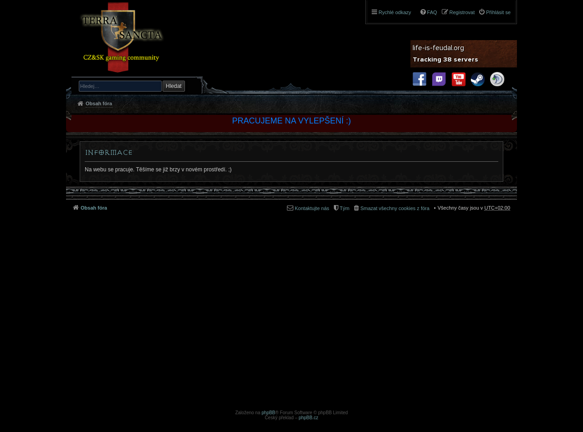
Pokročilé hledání (191, 85)
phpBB (268, 412)
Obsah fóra (99, 103)
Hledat (174, 86)
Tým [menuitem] (344, 208)
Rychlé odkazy (394, 12)
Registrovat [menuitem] (462, 12)
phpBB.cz (308, 417)
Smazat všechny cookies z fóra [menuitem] (395, 208)
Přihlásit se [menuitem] (498, 12)
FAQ (432, 12)
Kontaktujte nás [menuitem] (312, 208)
